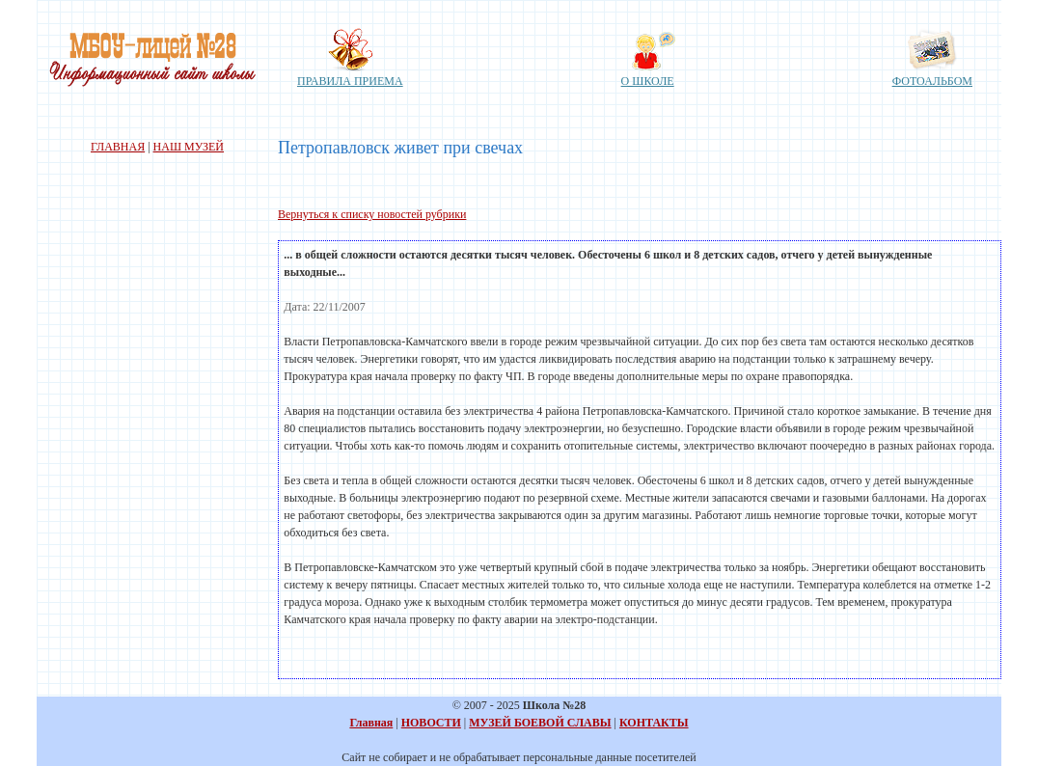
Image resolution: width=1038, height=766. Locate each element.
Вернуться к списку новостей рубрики (372, 214)
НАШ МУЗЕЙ (188, 146)
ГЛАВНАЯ (118, 146)
